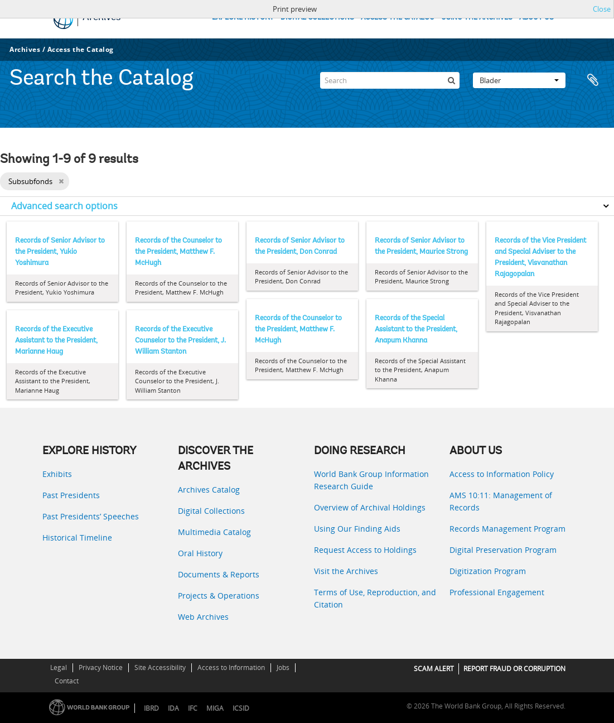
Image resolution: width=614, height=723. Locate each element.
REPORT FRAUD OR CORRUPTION (514, 668)
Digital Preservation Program (503, 549)
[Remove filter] (61, 181)
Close (602, 9)
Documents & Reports (218, 574)
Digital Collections (211, 510)
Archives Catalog (209, 489)
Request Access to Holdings (365, 549)
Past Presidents (71, 495)
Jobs (283, 667)
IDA (173, 708)
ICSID (241, 708)
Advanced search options (64, 206)
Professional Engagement (496, 592)
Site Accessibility (160, 667)
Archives (24, 49)
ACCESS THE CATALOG (397, 17)
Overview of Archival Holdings (370, 507)
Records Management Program (507, 528)
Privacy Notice (101, 667)
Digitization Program (487, 571)
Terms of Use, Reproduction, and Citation (375, 598)
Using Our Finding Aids (357, 528)
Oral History (200, 553)
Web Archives (203, 616)
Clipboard (593, 80)
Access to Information (231, 667)
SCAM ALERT (434, 668)
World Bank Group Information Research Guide (371, 480)
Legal (58, 667)
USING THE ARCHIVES (477, 17)
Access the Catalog (80, 49)
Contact (67, 681)
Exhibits (57, 474)
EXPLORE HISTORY (243, 17)
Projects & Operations (218, 595)
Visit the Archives (346, 571)
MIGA (215, 708)
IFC (192, 708)
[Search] (390, 80)
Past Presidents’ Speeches (90, 516)
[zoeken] (451, 80)
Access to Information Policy (501, 474)
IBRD (151, 708)
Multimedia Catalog (214, 532)
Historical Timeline (77, 537)
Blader (519, 80)
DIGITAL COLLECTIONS (317, 17)
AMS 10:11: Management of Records (500, 501)
